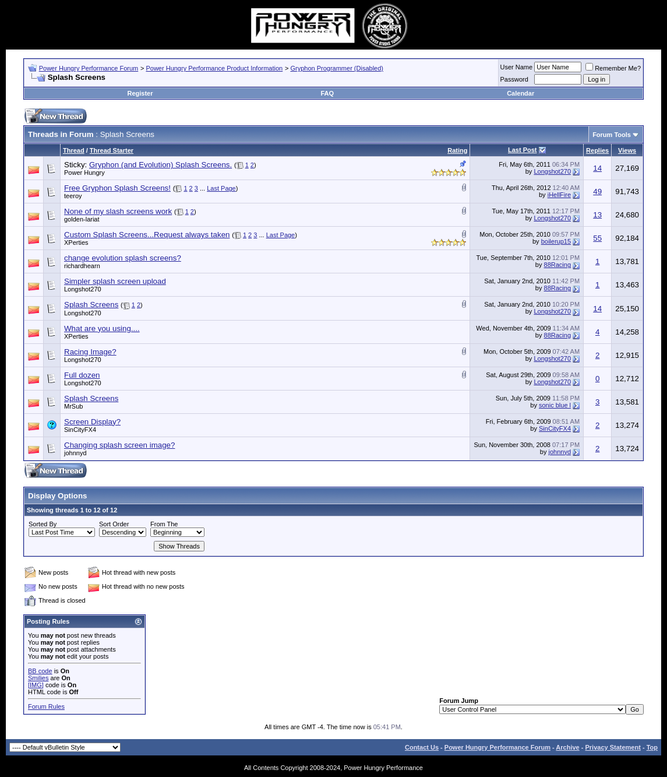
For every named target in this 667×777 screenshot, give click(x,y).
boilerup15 (556, 241)
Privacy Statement (612, 747)
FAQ (327, 93)
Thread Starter (111, 150)
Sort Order (114, 524)
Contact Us (422, 747)
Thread (73, 150)
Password (514, 79)
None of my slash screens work (118, 211)
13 (597, 214)
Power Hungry (84, 172)
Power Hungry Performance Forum (89, 68)
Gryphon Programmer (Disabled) (336, 68)
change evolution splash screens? (122, 258)
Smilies (38, 677)
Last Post (522, 149)
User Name (516, 67)
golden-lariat (82, 219)
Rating (457, 150)
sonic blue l (555, 405)
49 (597, 191)
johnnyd (75, 452)
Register (140, 93)
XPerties (76, 242)
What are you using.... (102, 328)
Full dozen (82, 375)
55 (597, 238)
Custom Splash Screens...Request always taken (147, 234)
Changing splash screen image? (119, 445)
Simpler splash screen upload (115, 281)
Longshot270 (552, 171)
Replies (597, 150)
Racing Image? (90, 351)
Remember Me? (613, 68)
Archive (567, 747)
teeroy (73, 195)
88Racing (557, 264)
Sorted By (43, 524)
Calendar (520, 93)
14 (597, 168)
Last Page (221, 188)
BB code (40, 670)
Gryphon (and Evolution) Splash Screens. (160, 164)
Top (652, 747)
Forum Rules (46, 706)
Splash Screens (91, 304)
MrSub (73, 406)
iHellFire (559, 194)
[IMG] (36, 684)
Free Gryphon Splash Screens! (117, 188)
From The (164, 524)
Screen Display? (92, 421)
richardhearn (82, 265)
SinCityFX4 (80, 429)
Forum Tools (611, 134)
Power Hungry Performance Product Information (214, 68)
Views (627, 150)
